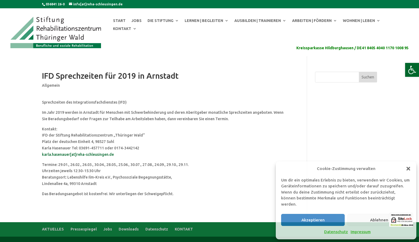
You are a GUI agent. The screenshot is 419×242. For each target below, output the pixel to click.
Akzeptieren (313, 220)
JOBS (136, 21)
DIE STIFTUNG (160, 21)
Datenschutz (336, 231)
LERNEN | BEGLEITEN (204, 21)
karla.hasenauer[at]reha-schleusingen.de (78, 154)
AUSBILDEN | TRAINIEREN (257, 21)
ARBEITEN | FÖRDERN (312, 21)
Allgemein (51, 85)
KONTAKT (122, 29)
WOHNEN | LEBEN (359, 21)
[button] (412, 70)
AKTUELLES (53, 229)
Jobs (107, 229)
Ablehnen (379, 220)
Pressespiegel (84, 229)
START (119, 21)
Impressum (361, 231)
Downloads (129, 229)
